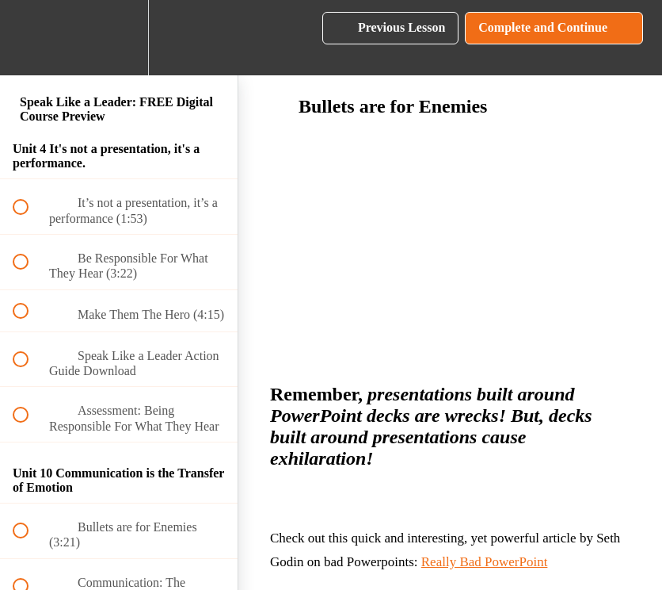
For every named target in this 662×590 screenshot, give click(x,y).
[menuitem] (118, 37)
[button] (29, 37)
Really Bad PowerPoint (484, 561)
